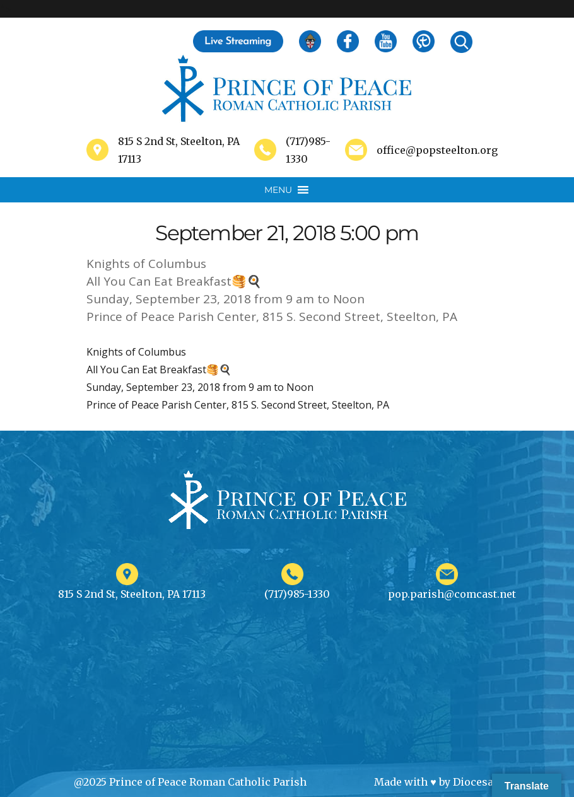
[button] (278, 189)
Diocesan (476, 782)
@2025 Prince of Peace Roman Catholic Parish (190, 782)
